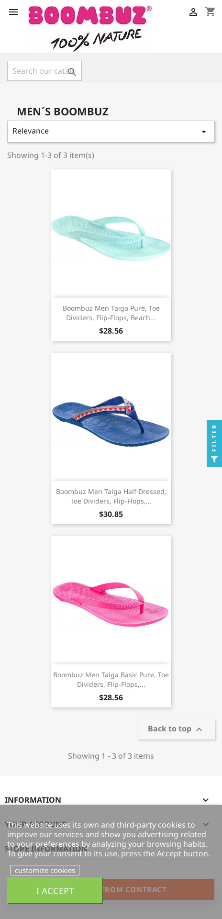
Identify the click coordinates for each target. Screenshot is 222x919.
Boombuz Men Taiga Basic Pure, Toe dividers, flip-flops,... (111, 679)
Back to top (176, 730)
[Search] (44, 71)
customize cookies (45, 870)
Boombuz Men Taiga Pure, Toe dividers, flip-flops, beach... (111, 312)
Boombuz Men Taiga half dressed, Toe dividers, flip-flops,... (111, 496)
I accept (55, 891)
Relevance (111, 131)
